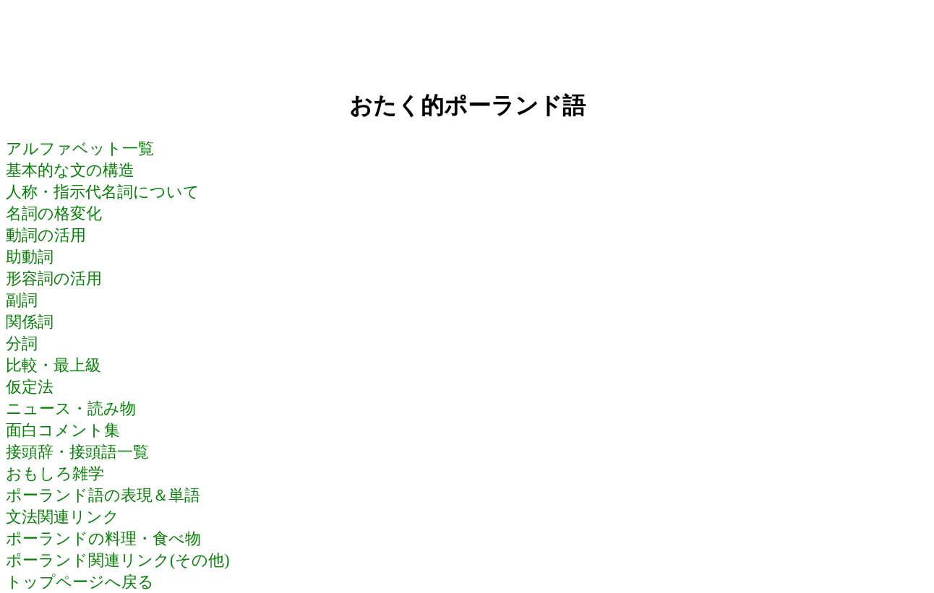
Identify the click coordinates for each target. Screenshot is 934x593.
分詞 (22, 343)
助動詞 (29, 257)
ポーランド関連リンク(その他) (118, 560)
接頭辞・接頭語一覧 (77, 452)
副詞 (22, 300)
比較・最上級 (53, 365)
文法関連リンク (62, 517)
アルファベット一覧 (80, 148)
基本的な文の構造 (70, 170)
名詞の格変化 (54, 213)
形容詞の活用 (54, 278)
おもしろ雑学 (55, 473)
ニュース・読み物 (71, 408)
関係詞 (29, 322)
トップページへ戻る (80, 582)
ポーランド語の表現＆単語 (103, 495)
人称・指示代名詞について (103, 192)
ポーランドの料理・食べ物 (103, 538)
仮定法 (29, 387)
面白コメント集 (63, 430)
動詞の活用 (46, 235)
